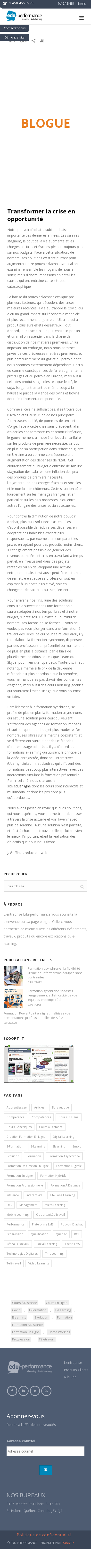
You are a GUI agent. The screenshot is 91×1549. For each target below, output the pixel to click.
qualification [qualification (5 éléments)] (39, 1234)
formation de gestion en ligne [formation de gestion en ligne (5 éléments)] (28, 1166)
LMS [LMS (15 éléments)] (9, 1205)
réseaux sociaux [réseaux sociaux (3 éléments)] (18, 1244)
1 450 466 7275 (21, 3)
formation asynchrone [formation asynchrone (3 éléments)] (64, 1156)
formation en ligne (26, 1332)
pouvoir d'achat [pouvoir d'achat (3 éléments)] (72, 1224)
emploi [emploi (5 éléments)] (77, 1146)
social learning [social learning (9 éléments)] (47, 1244)
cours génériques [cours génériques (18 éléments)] (19, 1127)
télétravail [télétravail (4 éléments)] (14, 1263)
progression (21, 1339)
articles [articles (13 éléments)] (39, 1107)
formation (64, 1317)
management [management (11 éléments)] (28, 1205)
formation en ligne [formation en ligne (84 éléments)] (20, 1176)
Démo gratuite (15, 37)
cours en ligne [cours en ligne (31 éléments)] (68, 1117)
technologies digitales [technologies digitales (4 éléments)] (22, 1254)
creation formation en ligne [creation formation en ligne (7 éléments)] (26, 1137)
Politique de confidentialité (44, 1535)
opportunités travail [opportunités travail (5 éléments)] (50, 1215)
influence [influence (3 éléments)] (13, 1195)
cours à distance (24, 1302)
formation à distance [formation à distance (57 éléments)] (65, 1185)
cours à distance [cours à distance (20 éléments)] (51, 1127)
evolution (41, 1317)
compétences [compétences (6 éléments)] (41, 1117)
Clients (83, 1369)
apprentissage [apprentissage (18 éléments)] (17, 1107)
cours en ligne (56, 1302)
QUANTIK (67, 1543)
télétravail (46, 1339)
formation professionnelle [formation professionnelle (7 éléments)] (25, 1185)
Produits (70, 1369)
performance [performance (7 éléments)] (16, 1224)
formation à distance (27, 1324)
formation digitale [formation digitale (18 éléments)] (69, 1166)
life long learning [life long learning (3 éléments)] (62, 1195)
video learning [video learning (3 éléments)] (38, 1263)
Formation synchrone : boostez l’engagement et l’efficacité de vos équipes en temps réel (52, 995)
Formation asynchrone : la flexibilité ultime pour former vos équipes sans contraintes (55, 972)
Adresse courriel (21, 1441)
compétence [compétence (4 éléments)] (15, 1117)
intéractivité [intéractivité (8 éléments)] (34, 1195)
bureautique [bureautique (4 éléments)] (60, 1107)
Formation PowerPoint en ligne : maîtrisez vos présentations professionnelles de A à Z (37, 1015)
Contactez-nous (14, 28)
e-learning (63, 1310)
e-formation (38, 1310)
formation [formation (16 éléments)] (34, 1156)
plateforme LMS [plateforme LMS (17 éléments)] (42, 1224)
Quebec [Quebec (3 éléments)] (61, 1234)
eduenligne (22, 786)
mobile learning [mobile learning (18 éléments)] (18, 1215)
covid (16, 1310)
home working (59, 1332)
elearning (19, 1317)
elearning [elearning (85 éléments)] (59, 1146)
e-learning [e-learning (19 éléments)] (38, 1146)
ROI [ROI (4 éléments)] (76, 1234)
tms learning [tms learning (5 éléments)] (54, 1254)
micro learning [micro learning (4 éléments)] (55, 1205)
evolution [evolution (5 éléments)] (13, 1156)
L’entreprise (73, 1362)
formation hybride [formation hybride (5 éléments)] (53, 1176)
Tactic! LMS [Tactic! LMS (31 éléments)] (72, 1244)
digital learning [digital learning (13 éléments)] (63, 1137)
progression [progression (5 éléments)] (15, 1234)
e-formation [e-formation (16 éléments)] (15, 1146)
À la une (70, 1377)
